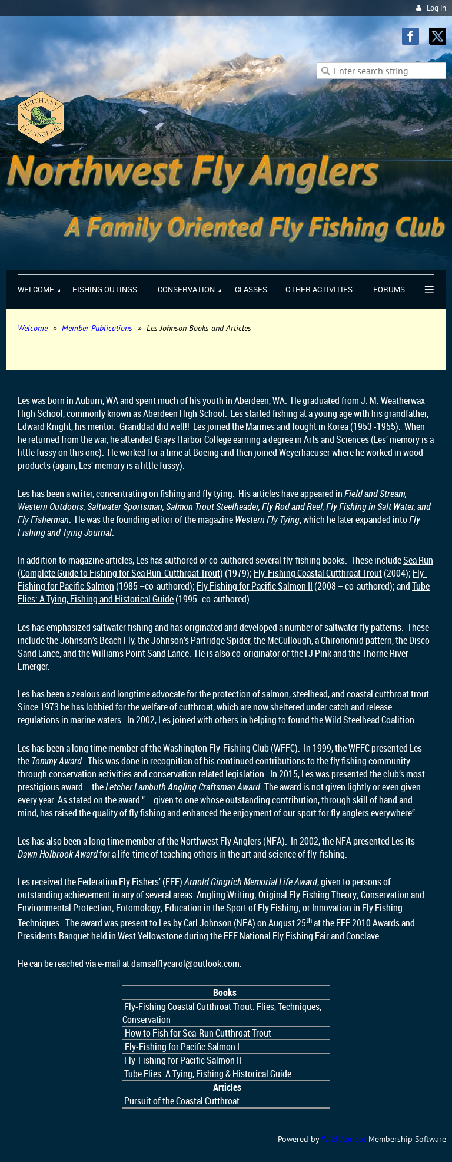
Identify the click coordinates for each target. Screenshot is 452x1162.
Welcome (33, 328)
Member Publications (97, 328)
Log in (436, 8)
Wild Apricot (343, 1139)
